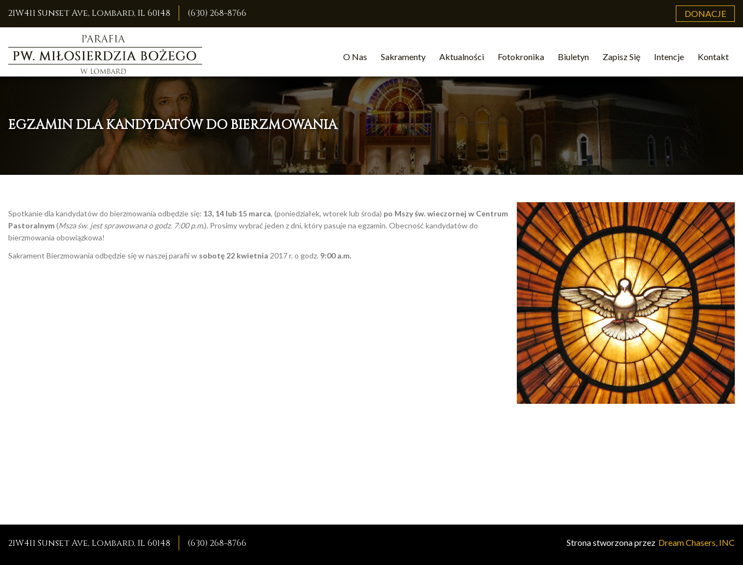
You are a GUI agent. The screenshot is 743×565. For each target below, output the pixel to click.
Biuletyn (573, 56)
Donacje (705, 13)
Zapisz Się (621, 56)
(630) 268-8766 (216, 13)
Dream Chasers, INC (696, 542)
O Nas (355, 56)
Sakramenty (403, 56)
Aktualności (461, 56)
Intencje (669, 56)
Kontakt (713, 56)
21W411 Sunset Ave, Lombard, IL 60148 (89, 13)
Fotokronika (521, 56)
